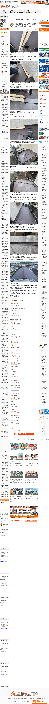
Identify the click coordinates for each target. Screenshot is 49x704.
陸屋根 (3, 86)
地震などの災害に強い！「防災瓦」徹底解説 (44, 309)
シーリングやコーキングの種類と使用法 (5, 389)
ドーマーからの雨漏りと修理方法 (5, 399)
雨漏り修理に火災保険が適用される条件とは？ (44, 186)
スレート (3, 77)
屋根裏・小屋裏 (5, 143)
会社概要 (2, 502)
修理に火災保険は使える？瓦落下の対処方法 (44, 283)
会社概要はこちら (4, 548)
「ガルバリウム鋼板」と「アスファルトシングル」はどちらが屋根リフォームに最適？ (44, 251)
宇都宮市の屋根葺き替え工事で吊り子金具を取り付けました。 (41, 439)
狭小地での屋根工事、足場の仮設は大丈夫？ (44, 245)
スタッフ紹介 (3, 504)
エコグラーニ (4, 442)
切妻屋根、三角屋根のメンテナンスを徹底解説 (5, 404)
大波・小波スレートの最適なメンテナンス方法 (5, 229)
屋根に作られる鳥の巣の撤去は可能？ (5, 482)
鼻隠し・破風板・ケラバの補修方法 (5, 238)
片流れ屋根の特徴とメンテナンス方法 (5, 409)
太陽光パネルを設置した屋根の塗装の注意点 (44, 214)
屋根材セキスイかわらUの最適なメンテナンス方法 (44, 233)
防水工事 (44, 117)
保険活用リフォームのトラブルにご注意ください (44, 318)
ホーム (12, 19)
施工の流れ (4, 60)
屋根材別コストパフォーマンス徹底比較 (5, 209)
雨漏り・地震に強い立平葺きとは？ (5, 367)
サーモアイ (43, 426)
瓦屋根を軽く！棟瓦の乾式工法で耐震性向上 (44, 298)
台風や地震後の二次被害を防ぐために (44, 288)
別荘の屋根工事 (5, 494)
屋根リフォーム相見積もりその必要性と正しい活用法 (44, 388)
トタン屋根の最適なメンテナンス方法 (44, 206)
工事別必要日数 (43, 168)
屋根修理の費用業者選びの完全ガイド (5, 104)
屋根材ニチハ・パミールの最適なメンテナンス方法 (44, 228)
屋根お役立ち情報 (44, 270)
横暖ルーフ (4, 444)
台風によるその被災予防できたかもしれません (44, 273)
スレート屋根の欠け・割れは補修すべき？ (44, 223)
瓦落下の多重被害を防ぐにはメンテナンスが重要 (44, 278)
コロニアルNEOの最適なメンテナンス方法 (44, 237)
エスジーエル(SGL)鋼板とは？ (4, 220)
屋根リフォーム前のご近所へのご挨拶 (44, 393)
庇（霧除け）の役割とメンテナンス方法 (5, 234)
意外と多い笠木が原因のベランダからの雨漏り (5, 260)
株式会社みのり (14, 406)
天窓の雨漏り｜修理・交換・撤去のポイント (5, 243)
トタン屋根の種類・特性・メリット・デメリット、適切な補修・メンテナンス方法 (44, 200)
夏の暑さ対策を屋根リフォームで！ (5, 174)
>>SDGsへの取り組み (4, 518)
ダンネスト (43, 433)
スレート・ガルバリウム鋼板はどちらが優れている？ (44, 257)
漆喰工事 (44, 103)
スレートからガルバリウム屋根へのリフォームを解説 (44, 262)
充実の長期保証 (5, 65)
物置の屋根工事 (5, 496)
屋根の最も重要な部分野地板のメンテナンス (5, 276)
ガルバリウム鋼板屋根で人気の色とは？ (5, 384)
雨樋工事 (44, 114)
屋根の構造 (4, 263)
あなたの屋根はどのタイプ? (4, 73)
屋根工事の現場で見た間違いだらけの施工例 (44, 314)
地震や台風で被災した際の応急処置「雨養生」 (5, 266)
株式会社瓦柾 (14, 310)
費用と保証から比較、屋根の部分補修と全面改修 (44, 190)
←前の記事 (18, 439)
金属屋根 (3, 81)
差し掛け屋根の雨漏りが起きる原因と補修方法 (5, 308)
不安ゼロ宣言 (4, 54)
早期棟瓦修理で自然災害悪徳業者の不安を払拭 (5, 224)
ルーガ (3, 440)
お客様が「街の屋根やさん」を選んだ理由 (5, 45)
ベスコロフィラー (44, 428)
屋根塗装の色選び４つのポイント (5, 413)
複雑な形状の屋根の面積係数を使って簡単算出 (5, 271)
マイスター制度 (5, 67)
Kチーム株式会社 (14, 371)
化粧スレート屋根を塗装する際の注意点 (44, 219)
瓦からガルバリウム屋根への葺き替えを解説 (44, 267)
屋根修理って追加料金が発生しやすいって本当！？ (44, 398)
